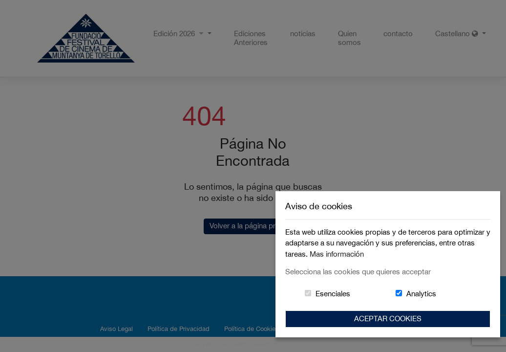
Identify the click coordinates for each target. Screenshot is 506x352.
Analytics (421, 293)
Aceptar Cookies (388, 318)
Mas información (337, 254)
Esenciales (333, 293)
